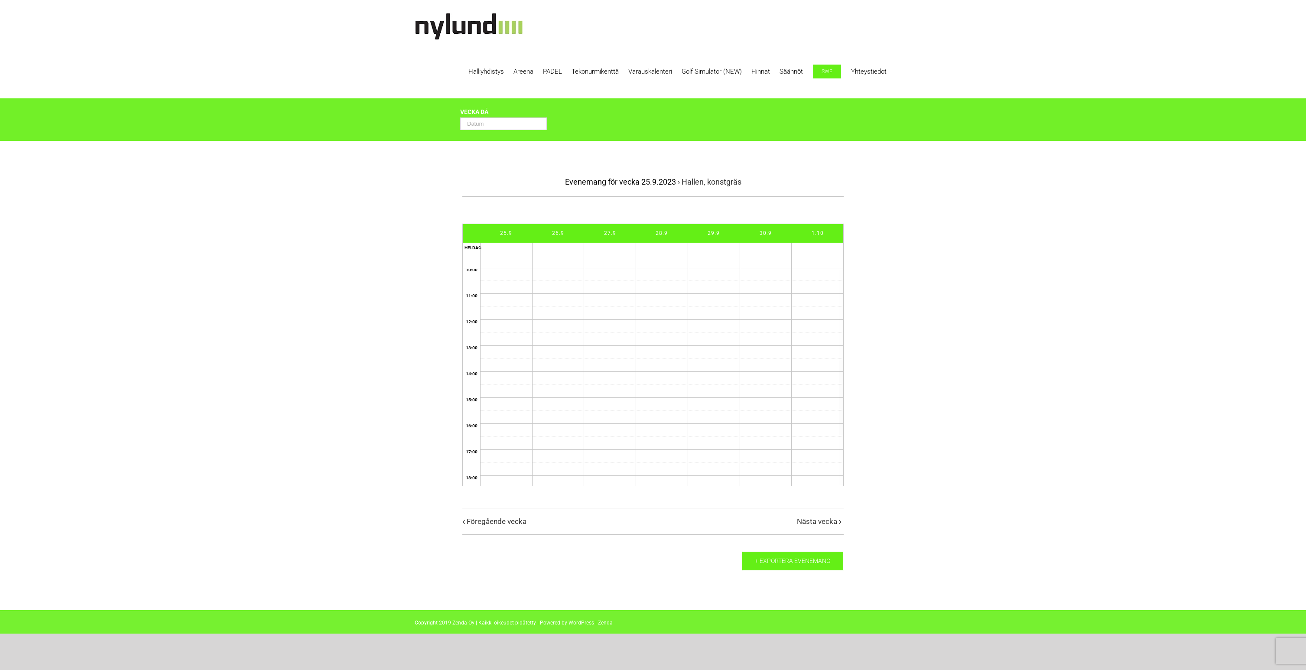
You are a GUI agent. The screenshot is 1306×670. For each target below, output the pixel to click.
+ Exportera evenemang (793, 560)
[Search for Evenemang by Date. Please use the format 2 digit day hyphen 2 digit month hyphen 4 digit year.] (503, 123)
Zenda (605, 623)
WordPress (581, 623)
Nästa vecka (817, 521)
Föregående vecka (496, 521)
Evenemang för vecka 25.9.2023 (620, 181)
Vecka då (474, 112)
